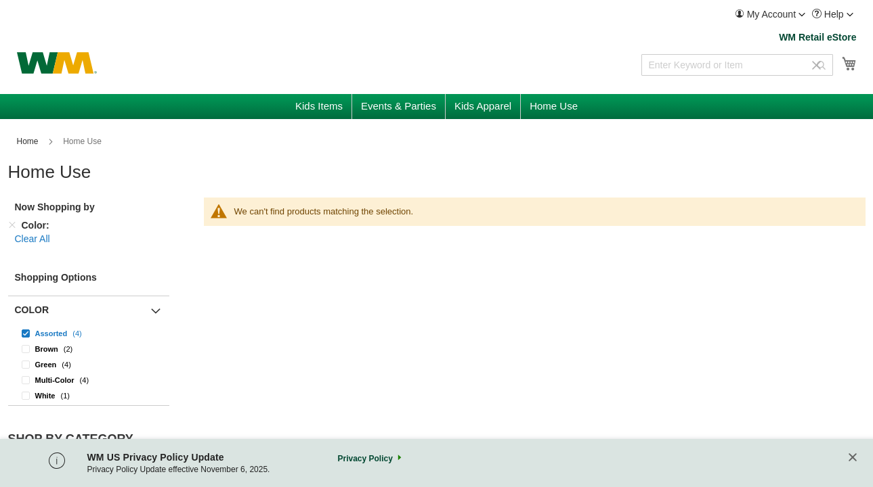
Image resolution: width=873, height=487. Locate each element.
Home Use (26, 461)
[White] (88, 395)
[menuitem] (770, 14)
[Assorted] (88, 333)
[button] (770, 14)
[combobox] (737, 65)
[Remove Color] (12, 225)
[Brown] (88, 348)
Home (29, 141)
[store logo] (57, 63)
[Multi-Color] (88, 380)
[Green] (88, 364)
